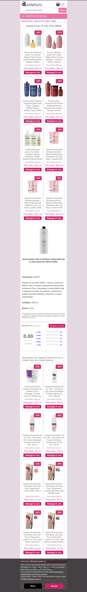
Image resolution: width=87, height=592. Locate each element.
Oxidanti (53, 21)
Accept (54, 586)
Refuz (33, 586)
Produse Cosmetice (27, 21)
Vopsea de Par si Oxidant (42, 21)
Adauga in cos (32, 72)
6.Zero (31, 308)
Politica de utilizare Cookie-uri (31, 579)
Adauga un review (57, 326)
